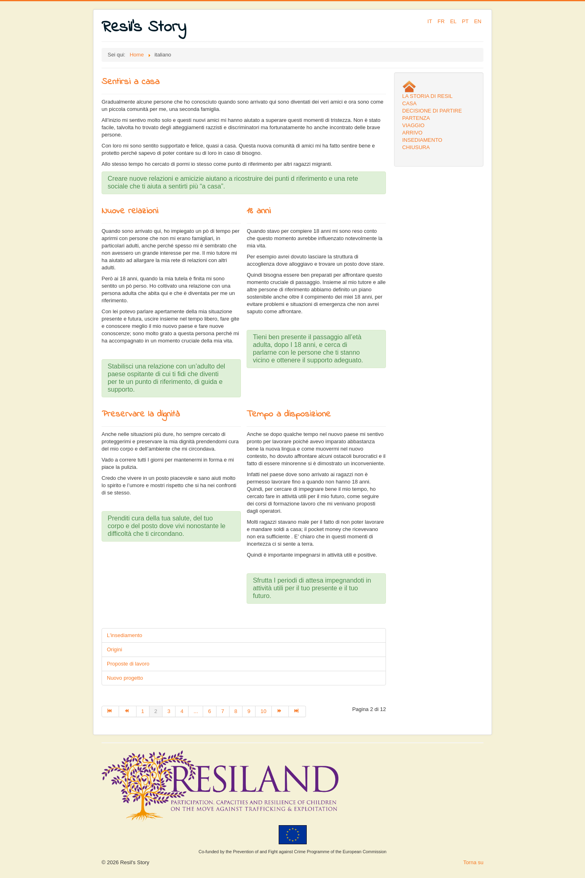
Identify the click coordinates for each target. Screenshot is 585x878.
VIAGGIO (413, 125)
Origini (114, 649)
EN (477, 21)
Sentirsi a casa (130, 82)
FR (442, 21)
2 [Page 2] (155, 711)
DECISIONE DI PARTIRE (432, 111)
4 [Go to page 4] (181, 711)
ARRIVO (412, 133)
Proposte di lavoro (128, 664)
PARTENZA (416, 118)
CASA (409, 103)
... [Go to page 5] (195, 711)
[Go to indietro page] (127, 711)
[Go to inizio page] (110, 711)
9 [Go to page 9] (248, 711)
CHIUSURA (416, 147)
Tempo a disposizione (289, 414)
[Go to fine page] (297, 711)
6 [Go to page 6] (209, 711)
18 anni (259, 211)
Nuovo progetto (125, 678)
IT (430, 21)
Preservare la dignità (141, 414)
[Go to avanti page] (280, 711)
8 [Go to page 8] (235, 711)
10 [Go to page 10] (263, 711)
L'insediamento (124, 635)
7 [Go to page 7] (222, 711)
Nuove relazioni (130, 211)
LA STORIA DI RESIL (427, 96)
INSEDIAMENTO (422, 140)
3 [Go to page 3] (168, 711)
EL (454, 21)
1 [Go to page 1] (142, 711)
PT (466, 21)
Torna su (473, 862)
